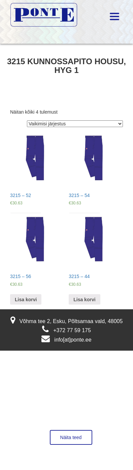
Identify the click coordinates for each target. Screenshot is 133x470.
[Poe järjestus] (75, 123)
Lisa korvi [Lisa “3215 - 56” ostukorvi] (26, 299)
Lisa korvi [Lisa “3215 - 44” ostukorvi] (84, 299)
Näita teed (71, 437)
